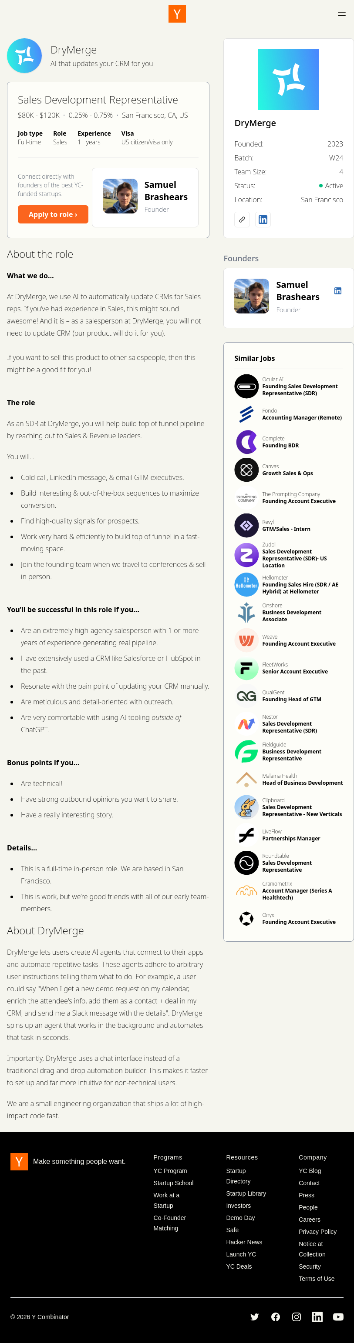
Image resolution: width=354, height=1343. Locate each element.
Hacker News (244, 1242)
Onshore (272, 605)
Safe (232, 1229)
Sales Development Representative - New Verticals (302, 810)
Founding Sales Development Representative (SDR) (299, 390)
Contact (309, 1183)
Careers (309, 1219)
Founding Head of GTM (291, 699)
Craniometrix (277, 883)
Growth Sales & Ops (287, 473)
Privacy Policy (318, 1231)
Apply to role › (53, 214)
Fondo (269, 410)
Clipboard (273, 800)
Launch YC (241, 1254)
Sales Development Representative (287, 866)
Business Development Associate (291, 616)
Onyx (268, 915)
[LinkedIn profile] (263, 219)
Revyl (268, 522)
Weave (269, 636)
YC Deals (239, 1266)
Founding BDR (280, 445)
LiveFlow (271, 831)
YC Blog (310, 1170)
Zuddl (269, 544)
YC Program (170, 1170)
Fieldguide (274, 744)
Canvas (270, 466)
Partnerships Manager (291, 838)
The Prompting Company (291, 494)
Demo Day (240, 1217)
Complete (273, 438)
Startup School (174, 1183)
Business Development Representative (291, 755)
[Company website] (242, 219)
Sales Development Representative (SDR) (289, 727)
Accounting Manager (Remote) (302, 417)
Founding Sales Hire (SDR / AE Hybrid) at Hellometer (300, 588)
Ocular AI (272, 379)
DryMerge (74, 49)
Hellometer (275, 577)
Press (306, 1195)
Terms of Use (316, 1278)
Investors (238, 1205)
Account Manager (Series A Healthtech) (297, 894)
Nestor (270, 716)
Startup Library (246, 1193)
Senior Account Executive (295, 671)
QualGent (273, 692)
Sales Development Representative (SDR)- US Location (294, 558)
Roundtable (275, 856)
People (308, 1207)
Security (310, 1266)
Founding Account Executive (299, 501)
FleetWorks (275, 664)
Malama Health (279, 776)
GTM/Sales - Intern (286, 529)
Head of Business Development (302, 782)
